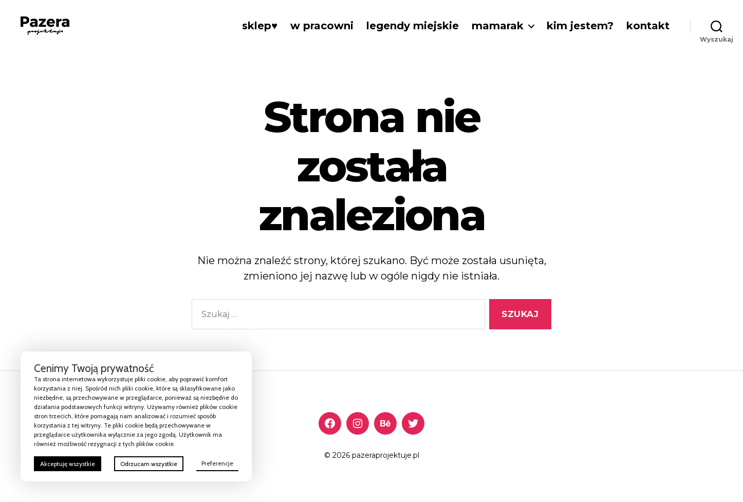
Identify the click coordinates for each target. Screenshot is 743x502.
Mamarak (498, 26)
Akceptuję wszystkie (67, 464)
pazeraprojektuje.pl (385, 455)
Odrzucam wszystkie (148, 464)
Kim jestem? (580, 26)
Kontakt (648, 26)
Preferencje (217, 463)
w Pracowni (322, 26)
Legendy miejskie (412, 26)
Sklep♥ (259, 26)
